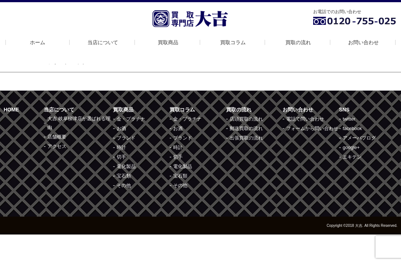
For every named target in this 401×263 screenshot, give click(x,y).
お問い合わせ (363, 42)
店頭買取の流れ (246, 119)
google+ (351, 147)
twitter (349, 119)
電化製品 (126, 166)
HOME (11, 110)
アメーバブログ (359, 138)
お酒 (121, 128)
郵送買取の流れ (246, 128)
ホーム (37, 42)
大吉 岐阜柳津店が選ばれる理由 (78, 123)
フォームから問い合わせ (312, 128)
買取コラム (233, 42)
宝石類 (124, 176)
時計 (121, 147)
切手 (121, 157)
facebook (352, 128)
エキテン (352, 157)
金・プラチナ (131, 119)
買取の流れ (298, 42)
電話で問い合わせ (305, 119)
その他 (124, 185)
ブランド (126, 138)
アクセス (56, 146)
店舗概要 (56, 137)
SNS (344, 110)
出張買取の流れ (246, 138)
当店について (102, 42)
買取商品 (168, 42)
